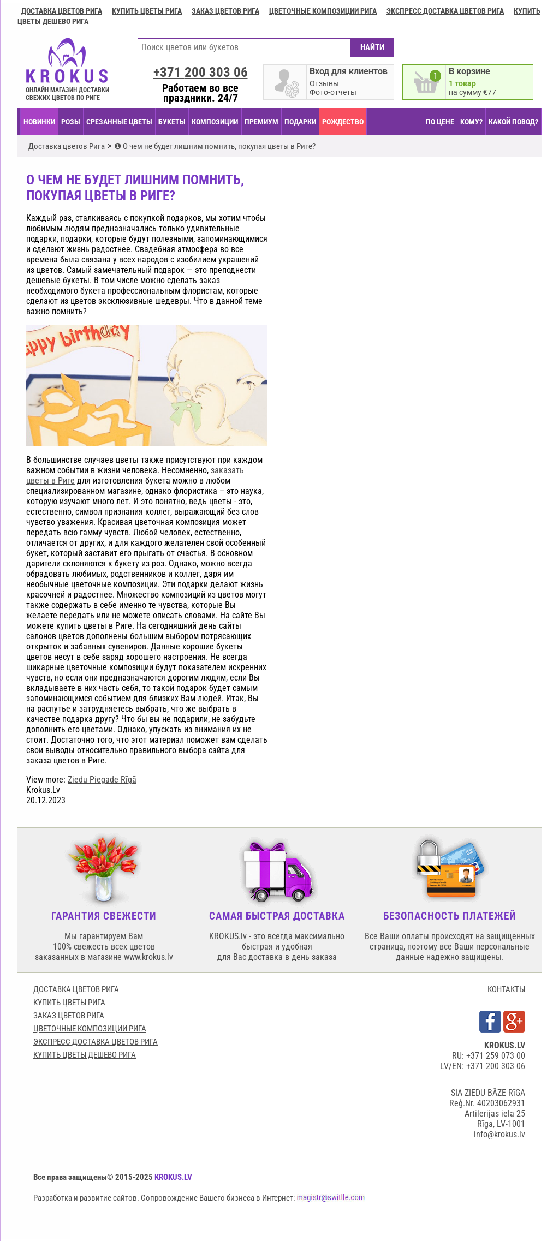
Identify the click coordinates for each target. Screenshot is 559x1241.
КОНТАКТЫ (506, 989)
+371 (200, 72)
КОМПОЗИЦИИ (215, 121)
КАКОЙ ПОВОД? (513, 121)
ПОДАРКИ (300, 121)
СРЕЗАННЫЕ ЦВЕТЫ (119, 121)
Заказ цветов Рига (225, 11)
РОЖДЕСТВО (343, 121)
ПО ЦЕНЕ (440, 121)
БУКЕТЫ (172, 121)
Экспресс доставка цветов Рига (445, 11)
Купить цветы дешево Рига (84, 1055)
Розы (70, 121)
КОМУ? (471, 121)
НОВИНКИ (39, 121)
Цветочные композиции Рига (323, 11)
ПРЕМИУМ (261, 121)
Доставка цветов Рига (61, 11)
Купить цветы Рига (147, 11)
